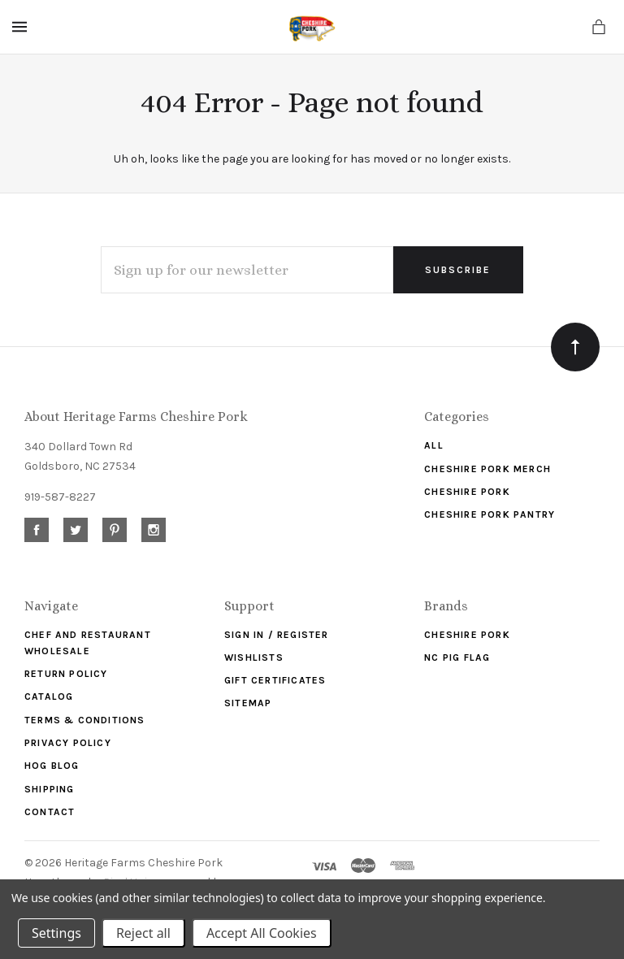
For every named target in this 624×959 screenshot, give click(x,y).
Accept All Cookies (261, 933)
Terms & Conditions (84, 720)
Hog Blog (52, 765)
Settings (56, 933)
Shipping (49, 789)
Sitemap (247, 703)
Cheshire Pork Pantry (489, 514)
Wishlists (254, 657)
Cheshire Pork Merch (487, 469)
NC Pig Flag (457, 657)
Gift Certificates (275, 680)
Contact (49, 812)
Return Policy (66, 673)
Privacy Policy (67, 743)
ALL (434, 445)
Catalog (48, 696)
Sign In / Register (276, 634)
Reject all (143, 933)
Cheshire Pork (467, 491)
